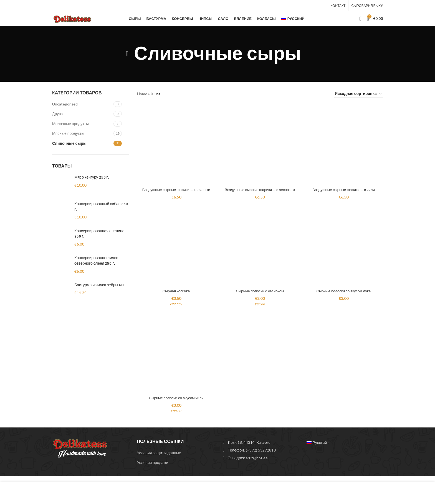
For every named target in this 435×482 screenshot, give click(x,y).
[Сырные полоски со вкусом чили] (175, 361)
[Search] (360, 18)
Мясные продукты (68, 134)
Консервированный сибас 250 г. (101, 207)
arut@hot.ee (257, 463)
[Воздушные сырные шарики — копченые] (175, 145)
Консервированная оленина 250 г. (99, 234)
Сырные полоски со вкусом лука (344, 295)
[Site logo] (74, 18)
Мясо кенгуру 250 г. (91, 177)
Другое (58, 114)
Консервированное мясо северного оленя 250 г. (96, 261)
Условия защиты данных (159, 458)
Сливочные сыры (69, 143)
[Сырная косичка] (175, 252)
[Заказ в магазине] (358, 95)
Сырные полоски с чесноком (259, 295)
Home (142, 94)
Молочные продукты (70, 124)
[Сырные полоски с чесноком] (260, 252)
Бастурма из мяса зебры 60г (99, 285)
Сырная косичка (175, 295)
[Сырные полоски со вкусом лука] (345, 252)
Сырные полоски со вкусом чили (175, 403)
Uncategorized (65, 104)
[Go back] (127, 54)
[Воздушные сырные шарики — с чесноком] (260, 145)
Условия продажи (152, 468)
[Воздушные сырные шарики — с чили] (345, 145)
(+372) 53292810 (261, 455)
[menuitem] (293, 19)
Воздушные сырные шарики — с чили (345, 188)
